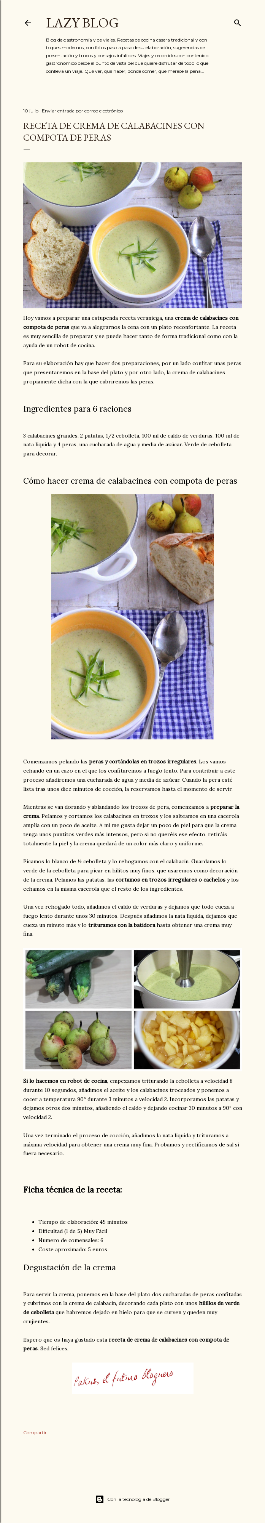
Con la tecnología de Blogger (132, 1499)
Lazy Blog (82, 23)
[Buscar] (237, 21)
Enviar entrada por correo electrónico (82, 111)
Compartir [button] (35, 1432)
